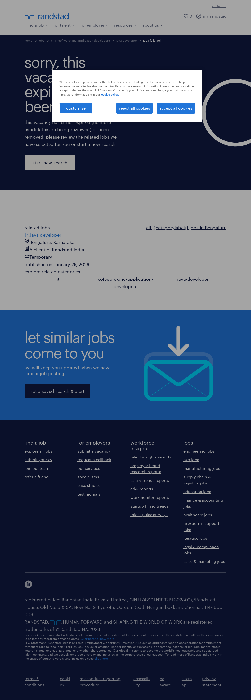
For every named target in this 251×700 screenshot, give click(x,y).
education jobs (197, 491)
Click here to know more (97, 638)
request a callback (94, 459)
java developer (126, 40)
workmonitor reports (149, 497)
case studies (88, 485)
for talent (64, 25)
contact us (219, 6)
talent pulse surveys (149, 514)
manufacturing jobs (201, 468)
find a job (37, 25)
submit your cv (38, 459)
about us (152, 25)
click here (101, 658)
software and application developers (84, 40)
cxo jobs (191, 459)
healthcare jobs (197, 514)
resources (125, 25)
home (28, 40)
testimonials (88, 494)
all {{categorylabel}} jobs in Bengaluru (186, 227)
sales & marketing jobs (204, 561)
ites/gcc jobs (195, 538)
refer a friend (37, 476)
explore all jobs (38, 451)
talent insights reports (150, 457)
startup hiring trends (149, 506)
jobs (41, 40)
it (51, 40)
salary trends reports (149, 480)
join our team (37, 468)
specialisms (88, 476)
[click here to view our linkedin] (28, 584)
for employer (94, 25)
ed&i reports (141, 488)
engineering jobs (198, 451)
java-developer (193, 279)
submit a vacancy (93, 451)
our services (88, 468)
